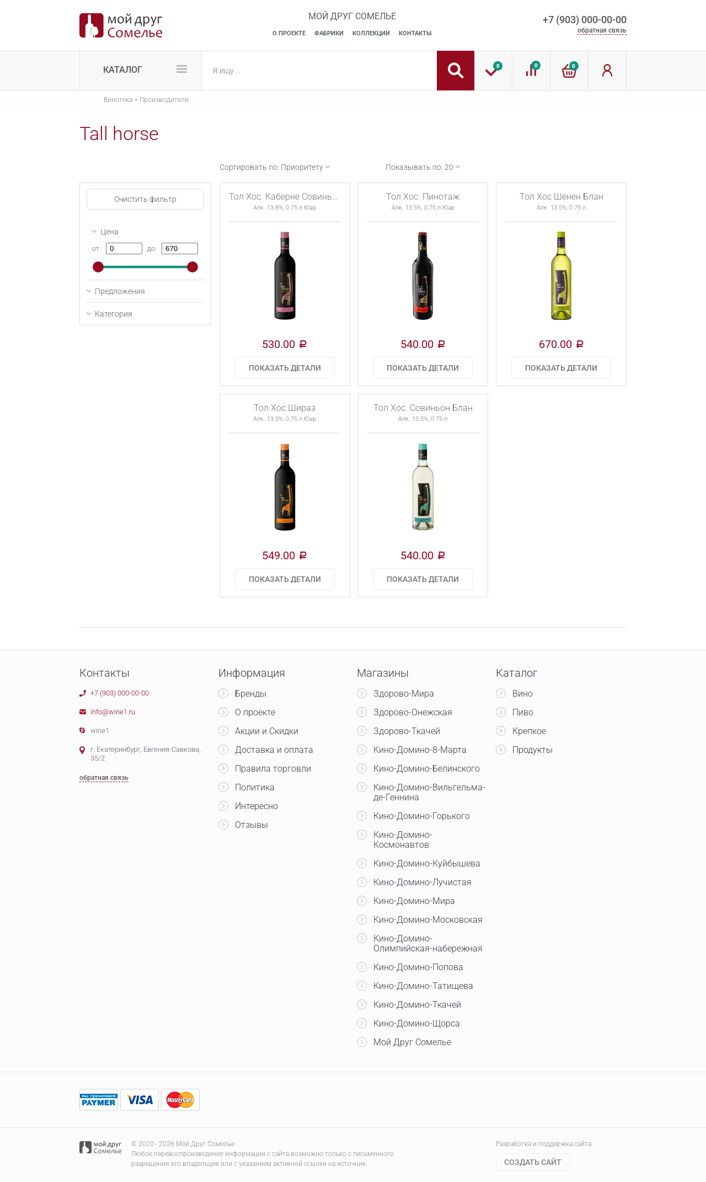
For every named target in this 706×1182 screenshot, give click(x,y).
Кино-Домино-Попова (418, 967)
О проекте (255, 712)
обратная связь (602, 30)
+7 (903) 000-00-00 (585, 19)
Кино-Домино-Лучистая (422, 882)
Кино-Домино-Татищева (423, 986)
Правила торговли (273, 768)
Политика (255, 787)
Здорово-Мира (403, 693)
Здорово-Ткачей (406, 731)
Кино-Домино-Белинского (426, 768)
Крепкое (529, 731)
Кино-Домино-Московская (428, 919)
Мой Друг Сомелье (412, 1042)
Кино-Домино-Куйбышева (426, 863)
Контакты (415, 33)
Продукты (532, 750)
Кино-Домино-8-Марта (420, 750)
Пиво (522, 712)
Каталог (122, 70)
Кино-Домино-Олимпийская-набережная (428, 943)
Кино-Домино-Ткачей (417, 1004)
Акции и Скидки (266, 731)
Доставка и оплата (274, 750)
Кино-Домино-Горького (421, 816)
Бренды (250, 693)
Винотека (118, 100)
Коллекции (371, 33)
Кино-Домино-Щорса (416, 1023)
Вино (522, 693)
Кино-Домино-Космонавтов (402, 840)
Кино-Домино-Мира (414, 901)
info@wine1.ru (112, 712)
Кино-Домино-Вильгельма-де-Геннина (429, 792)
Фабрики (329, 33)
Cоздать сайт (532, 1162)
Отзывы (251, 825)
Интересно (256, 806)
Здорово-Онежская (412, 712)
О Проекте (289, 33)
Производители (164, 100)
